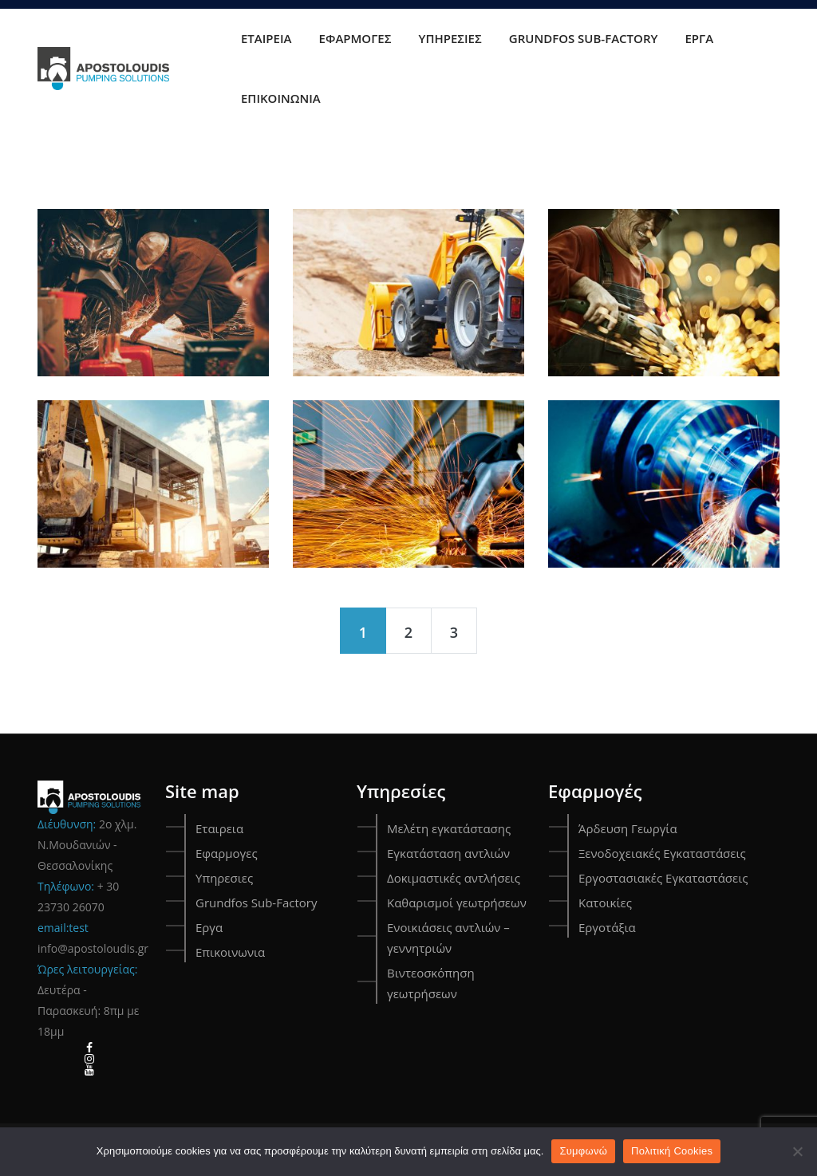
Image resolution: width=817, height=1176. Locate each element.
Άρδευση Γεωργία (627, 828)
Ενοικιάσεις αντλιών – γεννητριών (448, 937)
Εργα (699, 38)
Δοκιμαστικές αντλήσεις (453, 878)
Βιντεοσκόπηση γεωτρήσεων (431, 983)
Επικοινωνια (281, 98)
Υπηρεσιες (450, 38)
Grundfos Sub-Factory (583, 38)
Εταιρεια (266, 38)
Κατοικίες (605, 903)
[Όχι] (797, 1151)
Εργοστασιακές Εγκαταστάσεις (663, 878)
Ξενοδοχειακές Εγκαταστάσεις (662, 853)
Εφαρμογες (355, 38)
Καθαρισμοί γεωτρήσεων (457, 903)
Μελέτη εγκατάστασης (449, 828)
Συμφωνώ (583, 1151)
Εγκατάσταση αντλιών (448, 853)
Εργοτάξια (607, 927)
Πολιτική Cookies (671, 1151)
